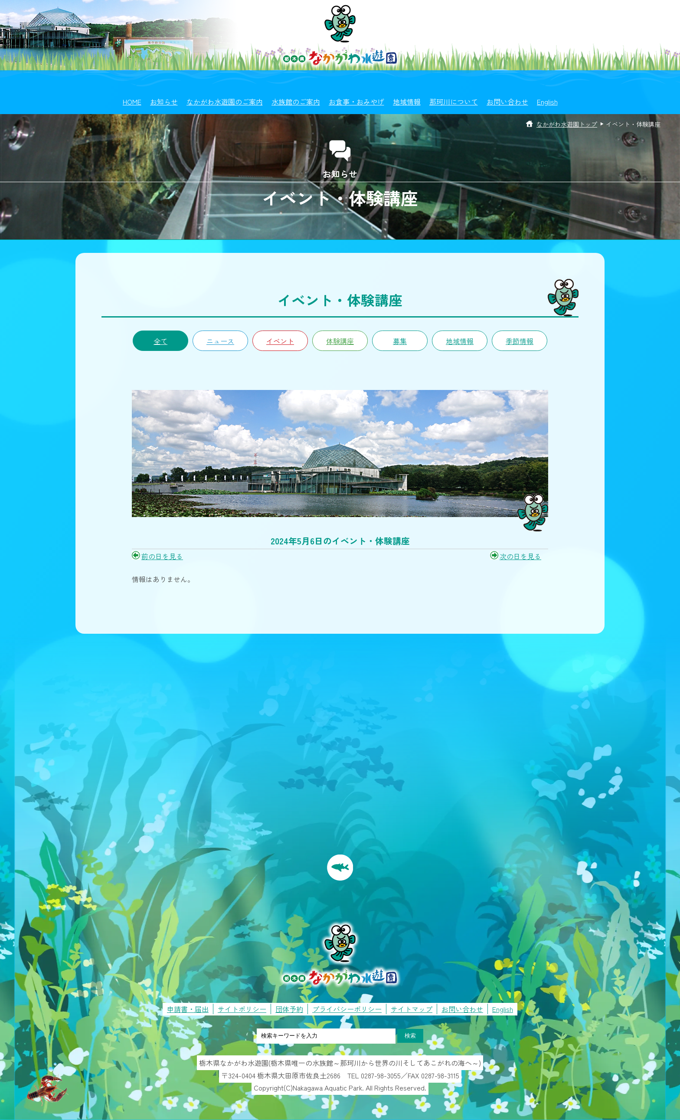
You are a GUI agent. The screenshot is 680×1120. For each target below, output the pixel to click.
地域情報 (407, 101)
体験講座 (340, 341)
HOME (132, 101)
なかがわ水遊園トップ (566, 124)
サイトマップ (411, 1009)
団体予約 (289, 1009)
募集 (400, 341)
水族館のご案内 (295, 101)
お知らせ (164, 101)
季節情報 (519, 341)
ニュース (220, 341)
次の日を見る (520, 556)
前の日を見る (162, 556)
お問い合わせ (507, 101)
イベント (280, 341)
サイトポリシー (242, 1009)
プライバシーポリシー (347, 1009)
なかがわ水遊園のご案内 (224, 101)
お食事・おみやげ (356, 101)
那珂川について (453, 101)
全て (160, 341)
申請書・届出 (188, 1009)
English (547, 101)
